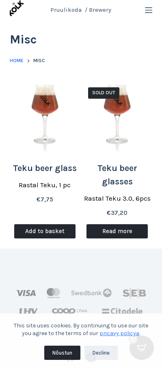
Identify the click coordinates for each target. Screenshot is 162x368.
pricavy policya (119, 333)
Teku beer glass (45, 168)
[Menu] (148, 10)
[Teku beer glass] (45, 116)
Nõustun (62, 353)
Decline (101, 353)
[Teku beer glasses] (117, 116)
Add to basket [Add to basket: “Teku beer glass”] (45, 231)
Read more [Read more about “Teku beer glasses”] (117, 231)
